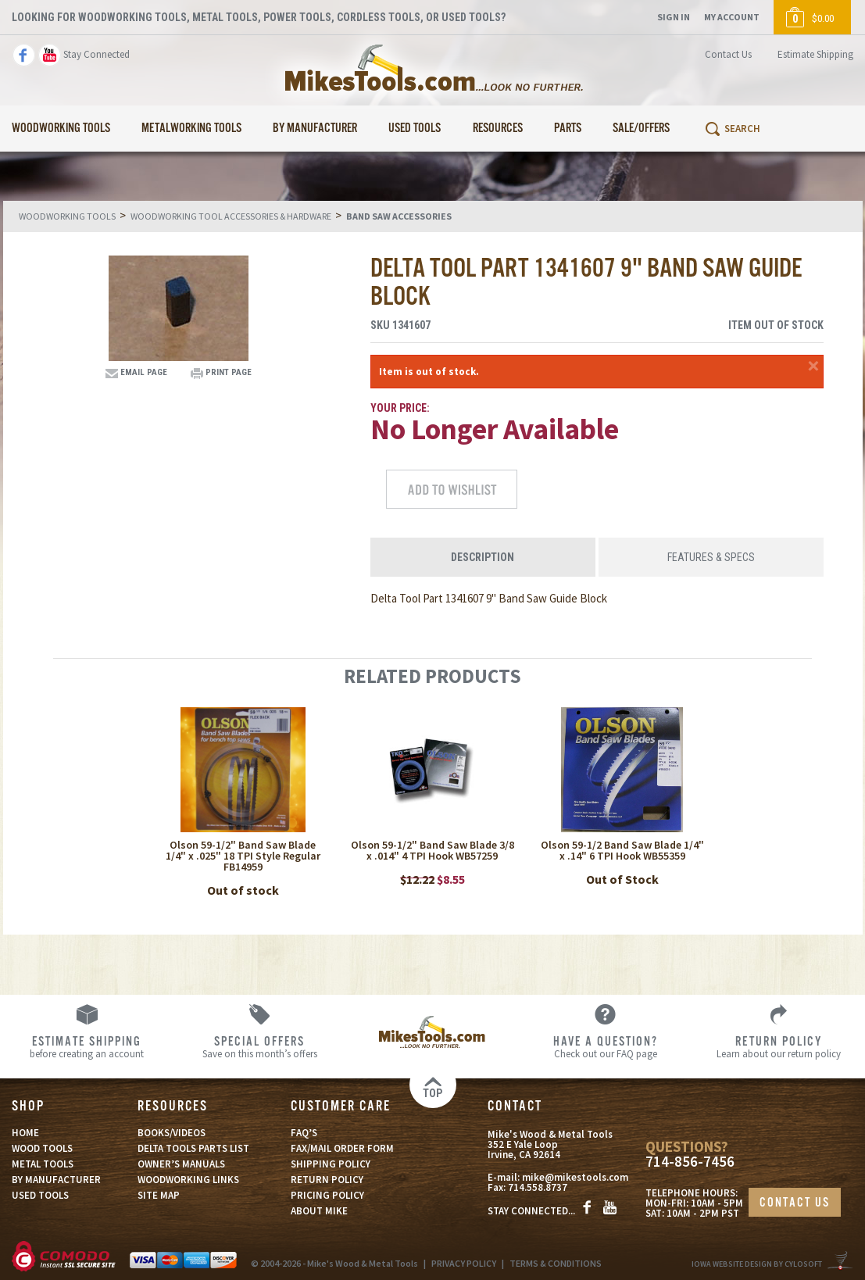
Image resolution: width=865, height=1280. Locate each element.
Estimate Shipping (815, 54)
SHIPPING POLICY (330, 1164)
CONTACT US (795, 1203)
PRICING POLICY (327, 1195)
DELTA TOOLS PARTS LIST (193, 1148)
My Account (732, 17)
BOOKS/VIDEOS (172, 1133)
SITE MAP (159, 1195)
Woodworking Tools (61, 128)
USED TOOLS (40, 1195)
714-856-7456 (690, 1161)
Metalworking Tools (191, 128)
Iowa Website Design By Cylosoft (757, 1264)
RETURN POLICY (327, 1180)
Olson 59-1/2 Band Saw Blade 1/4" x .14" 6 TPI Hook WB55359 (622, 850)
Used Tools (414, 128)
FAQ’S (304, 1133)
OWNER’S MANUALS (181, 1164)
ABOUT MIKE (319, 1211)
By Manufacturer (315, 128)
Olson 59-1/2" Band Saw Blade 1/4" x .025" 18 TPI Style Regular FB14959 (243, 855)
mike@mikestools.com (575, 1177)
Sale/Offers (641, 128)
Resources (498, 128)
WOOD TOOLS (42, 1148)
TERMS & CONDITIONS (555, 1263)
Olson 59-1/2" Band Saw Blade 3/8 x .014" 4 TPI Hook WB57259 (432, 850)
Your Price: (400, 408)
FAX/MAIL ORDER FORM (342, 1148)
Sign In (673, 17)
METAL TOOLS (42, 1164)
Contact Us (728, 54)
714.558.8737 (537, 1187)
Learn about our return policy (778, 1046)
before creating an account (86, 1046)
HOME (25, 1133)
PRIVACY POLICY (463, 1263)
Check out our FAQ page (605, 1046)
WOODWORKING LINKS (188, 1180)
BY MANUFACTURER (56, 1180)
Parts (567, 128)
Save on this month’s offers (259, 1046)
